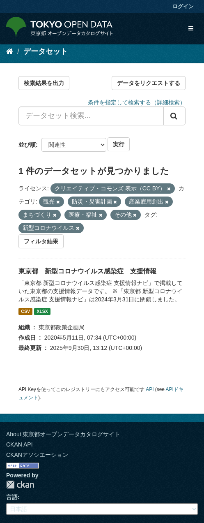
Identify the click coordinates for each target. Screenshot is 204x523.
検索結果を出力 (44, 83)
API (150, 389)
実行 (118, 144)
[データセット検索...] (91, 115)
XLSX (42, 311)
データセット (45, 51)
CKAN (20, 484)
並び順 (27, 144)
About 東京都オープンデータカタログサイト (63, 434)
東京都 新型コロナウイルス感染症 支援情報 (87, 271)
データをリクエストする (148, 83)
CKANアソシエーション (37, 454)
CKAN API (19, 444)
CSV (25, 311)
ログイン (183, 6)
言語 (12, 497)
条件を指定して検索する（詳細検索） (137, 102)
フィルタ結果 (41, 241)
